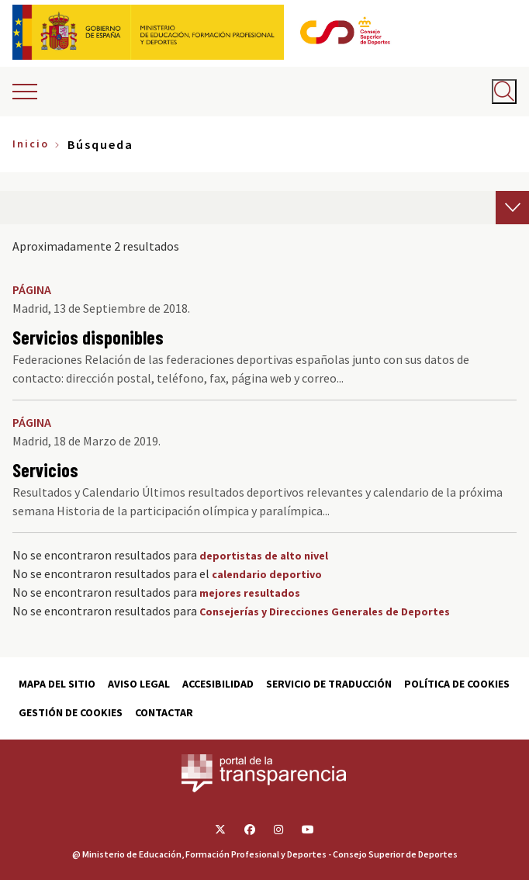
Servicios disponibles (88, 337)
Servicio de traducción (329, 684)
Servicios (45, 470)
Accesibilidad (218, 684)
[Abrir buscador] (504, 91)
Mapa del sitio (57, 684)
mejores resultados (249, 593)
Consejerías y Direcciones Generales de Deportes (324, 611)
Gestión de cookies (71, 712)
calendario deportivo (267, 574)
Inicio (30, 144)
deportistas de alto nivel (263, 556)
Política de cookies (457, 684)
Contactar (164, 712)
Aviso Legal (139, 684)
